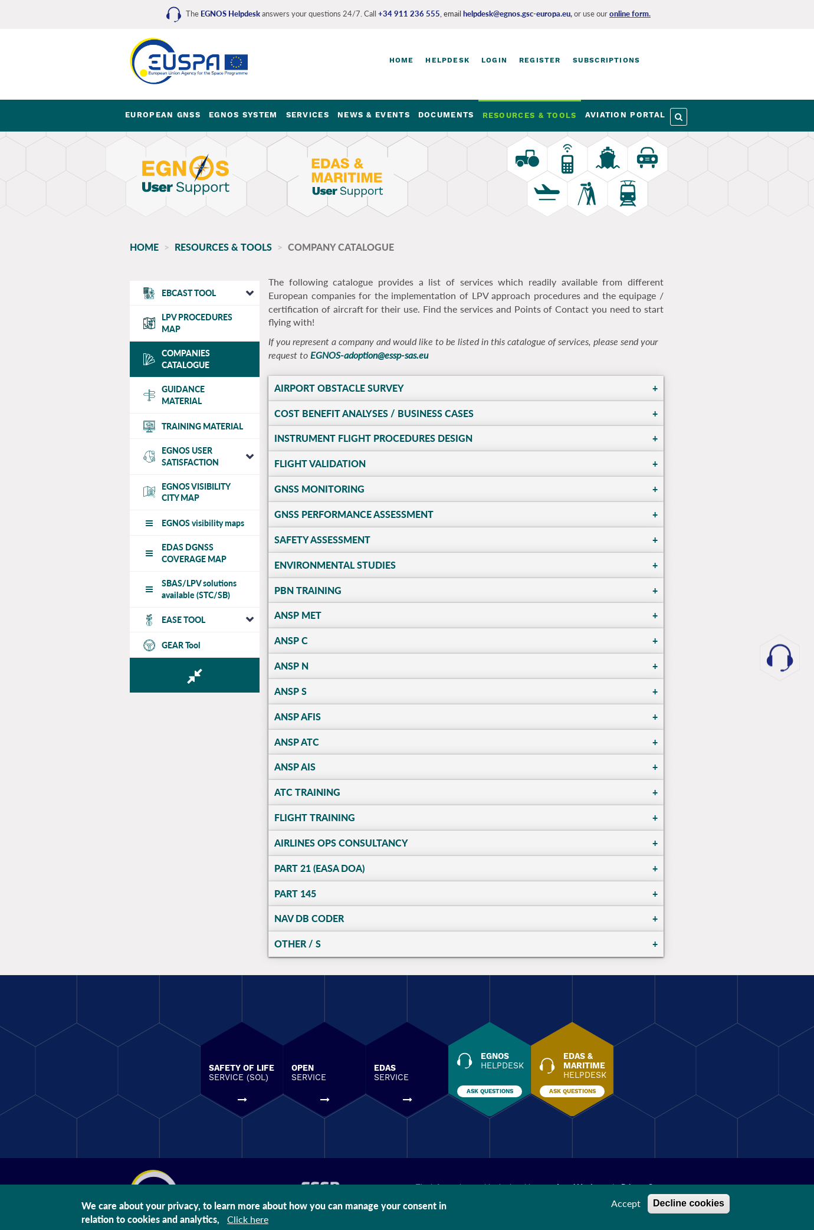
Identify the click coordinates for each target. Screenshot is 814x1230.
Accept (626, 1203)
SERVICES (307, 114)
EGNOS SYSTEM (243, 114)
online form (629, 13)
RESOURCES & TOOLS (530, 115)
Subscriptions (607, 60)
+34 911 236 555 (409, 13)
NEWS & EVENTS (373, 114)
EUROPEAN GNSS (163, 114)
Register (540, 60)
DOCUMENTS (446, 114)
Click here (247, 1219)
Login (494, 60)
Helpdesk (447, 60)
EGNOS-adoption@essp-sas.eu (369, 354)
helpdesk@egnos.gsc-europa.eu (516, 13)
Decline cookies (688, 1203)
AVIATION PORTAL (625, 114)
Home (401, 60)
